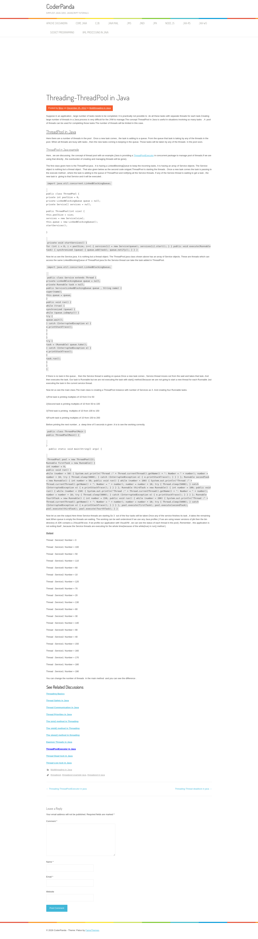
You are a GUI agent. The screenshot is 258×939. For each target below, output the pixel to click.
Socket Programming (62, 32)
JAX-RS (187, 23)
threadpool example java (74, 775)
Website (50, 891)
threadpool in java (96, 775)
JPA (155, 23)
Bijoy (61, 108)
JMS (129, 23)
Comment (51, 821)
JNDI (142, 23)
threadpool (56, 775)
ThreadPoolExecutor (144, 155)
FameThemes (92, 930)
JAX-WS (203, 23)
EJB (97, 23)
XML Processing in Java (95, 32)
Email (49, 876)
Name (50, 862)
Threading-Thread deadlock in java (193, 789)
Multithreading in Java (100, 108)
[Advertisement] (129, 62)
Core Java (81, 23)
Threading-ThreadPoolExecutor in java (66, 789)
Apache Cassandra (56, 23)
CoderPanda (60, 6)
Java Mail (113, 23)
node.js (169, 23)
